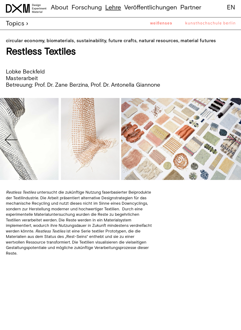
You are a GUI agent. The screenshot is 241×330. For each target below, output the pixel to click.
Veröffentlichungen (150, 8)
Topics (15, 24)
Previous (11, 140)
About (59, 8)
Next (229, 140)
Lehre (113, 8)
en (231, 8)
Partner (190, 8)
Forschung (87, 8)
